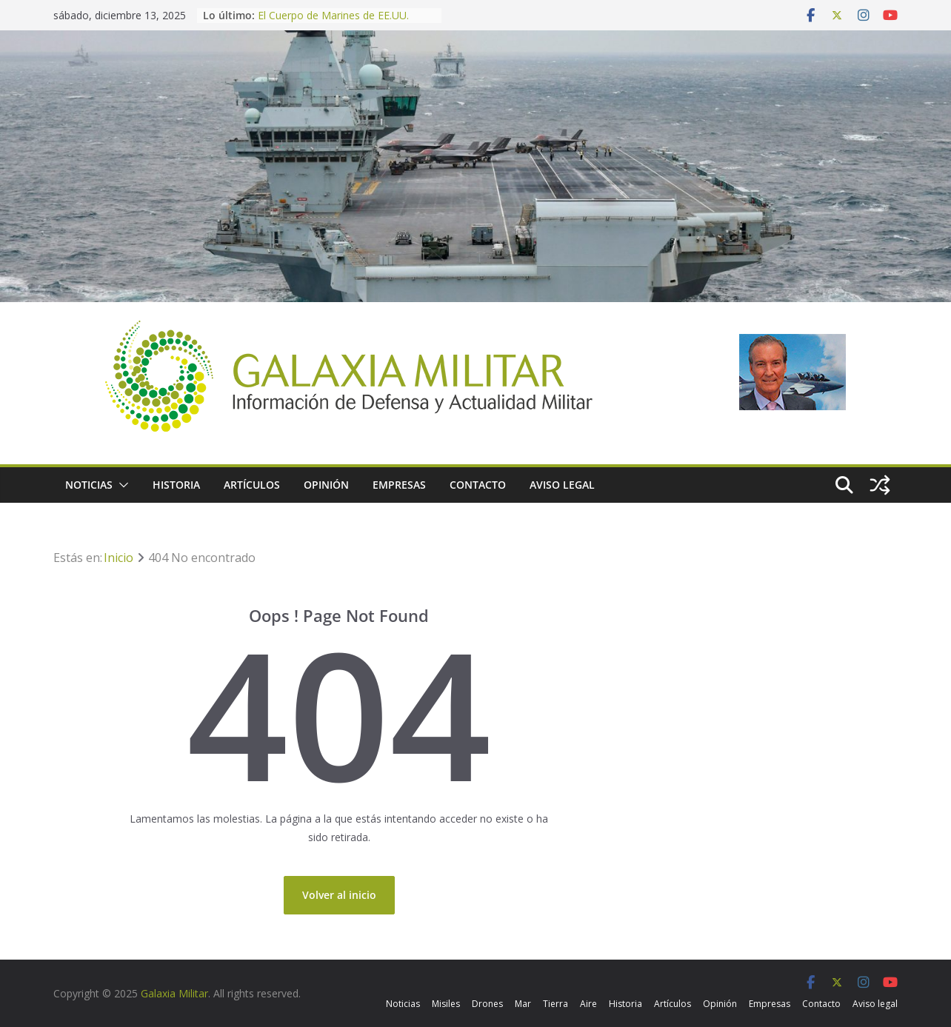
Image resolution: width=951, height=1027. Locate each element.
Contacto (478, 485)
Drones (487, 1003)
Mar (523, 1003)
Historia (176, 485)
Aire (588, 1003)
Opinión (326, 485)
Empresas (399, 485)
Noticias (89, 485)
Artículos (252, 485)
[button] (121, 485)
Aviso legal (562, 485)
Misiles (446, 1003)
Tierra (555, 1003)
